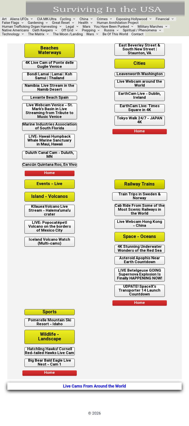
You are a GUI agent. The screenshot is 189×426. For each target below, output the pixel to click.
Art (4, 19)
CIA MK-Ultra (46, 19)
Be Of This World (115, 34)
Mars (87, 27)
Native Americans (15, 30)
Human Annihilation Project (117, 23)
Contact (137, 34)
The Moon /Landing (68, 34)
